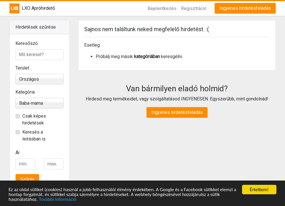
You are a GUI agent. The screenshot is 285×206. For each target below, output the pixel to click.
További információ (57, 200)
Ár (17, 152)
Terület (22, 68)
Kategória (25, 92)
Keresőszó (26, 43)
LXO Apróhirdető (28, 8)
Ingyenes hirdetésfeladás (245, 8)
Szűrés (27, 179)
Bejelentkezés (162, 8)
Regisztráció (194, 8)
